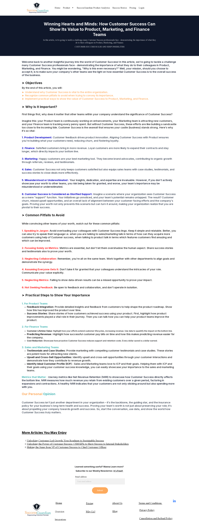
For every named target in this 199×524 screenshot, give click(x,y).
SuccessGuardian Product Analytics (93, 7)
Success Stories (119, 7)
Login (141, 7)
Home (57, 7)
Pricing (132, 7)
